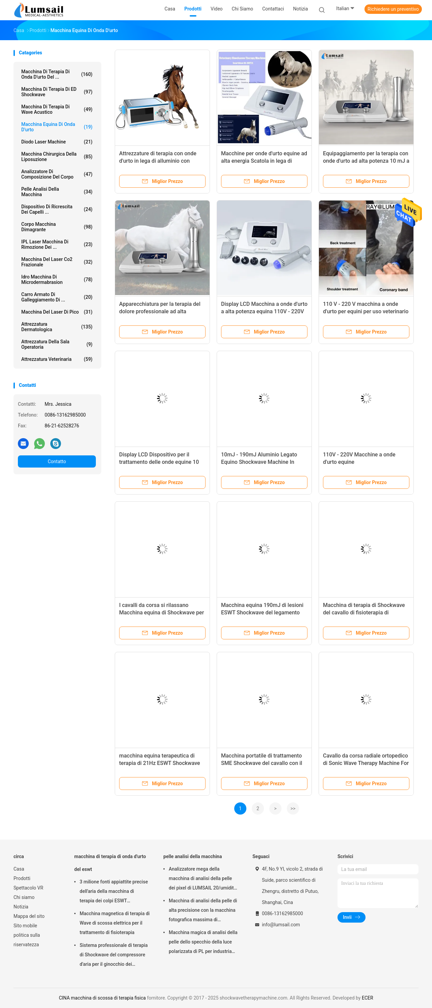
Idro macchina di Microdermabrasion (56, 279)
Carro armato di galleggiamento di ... (56, 297)
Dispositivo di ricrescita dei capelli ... (56, 209)
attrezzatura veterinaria (56, 359)
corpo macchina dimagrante (56, 226)
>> (293, 808)
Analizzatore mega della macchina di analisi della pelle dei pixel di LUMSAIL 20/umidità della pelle (202, 879)
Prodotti (22, 878)
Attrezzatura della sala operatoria (56, 344)
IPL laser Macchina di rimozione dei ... (56, 244)
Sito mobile (25, 925)
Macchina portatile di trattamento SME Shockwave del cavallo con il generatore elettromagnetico (261, 763)
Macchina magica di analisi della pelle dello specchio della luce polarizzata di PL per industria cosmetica (203, 943)
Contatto (57, 461)
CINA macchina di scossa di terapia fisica (102, 998)
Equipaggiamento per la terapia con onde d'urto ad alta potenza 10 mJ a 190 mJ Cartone (366, 160)
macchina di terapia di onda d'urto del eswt (110, 863)
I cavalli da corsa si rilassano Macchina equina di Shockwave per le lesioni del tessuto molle (161, 612)
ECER (367, 998)
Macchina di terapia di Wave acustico (56, 109)
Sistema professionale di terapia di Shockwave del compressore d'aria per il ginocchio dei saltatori (114, 956)
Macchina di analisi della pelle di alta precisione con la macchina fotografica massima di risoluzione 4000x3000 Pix (203, 911)
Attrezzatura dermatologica (56, 326)
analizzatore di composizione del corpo (56, 174)
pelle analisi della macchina (56, 191)
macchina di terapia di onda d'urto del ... (56, 74)
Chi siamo (24, 897)
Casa (19, 869)
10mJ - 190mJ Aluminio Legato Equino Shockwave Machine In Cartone (259, 462)
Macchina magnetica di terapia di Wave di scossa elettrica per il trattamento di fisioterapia (115, 923)
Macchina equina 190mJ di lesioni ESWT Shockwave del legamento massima (262, 612)
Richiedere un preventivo (393, 9)
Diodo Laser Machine (56, 141)
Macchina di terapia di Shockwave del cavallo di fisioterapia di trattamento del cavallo (364, 612)
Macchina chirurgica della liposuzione (56, 156)
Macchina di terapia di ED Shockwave (56, 91)
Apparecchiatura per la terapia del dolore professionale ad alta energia (159, 311)
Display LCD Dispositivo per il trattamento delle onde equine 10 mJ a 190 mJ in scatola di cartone (160, 462)
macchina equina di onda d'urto (56, 127)
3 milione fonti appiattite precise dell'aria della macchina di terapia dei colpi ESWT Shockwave (114, 892)
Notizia (21, 906)
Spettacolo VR (28, 888)
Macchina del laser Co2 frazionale (56, 262)
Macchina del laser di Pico (56, 312)
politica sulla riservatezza (27, 939)
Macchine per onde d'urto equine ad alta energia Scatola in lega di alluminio (264, 160)
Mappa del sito (29, 916)
